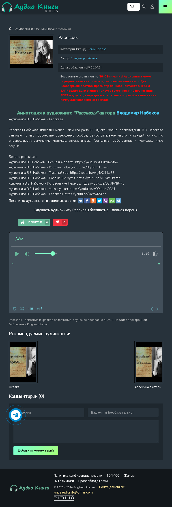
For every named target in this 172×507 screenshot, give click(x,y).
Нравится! (35, 222)
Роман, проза (97, 49)
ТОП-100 (113, 476)
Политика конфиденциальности (78, 476)
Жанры (129, 476)
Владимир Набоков (84, 58)
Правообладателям (93, 481)
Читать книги (64, 481)
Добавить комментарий (36, 450)
